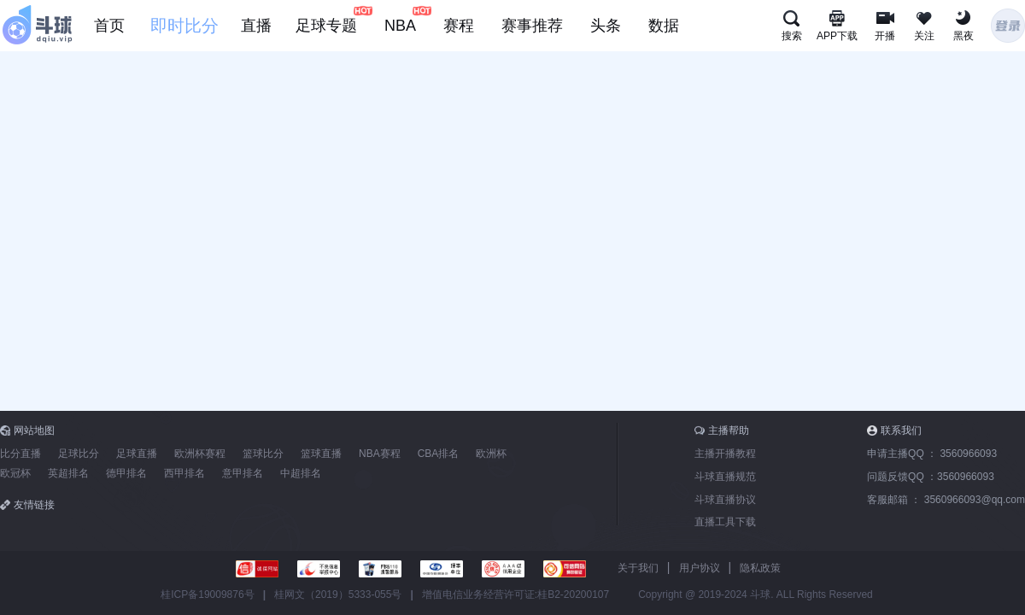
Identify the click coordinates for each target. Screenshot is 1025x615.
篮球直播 (321, 454)
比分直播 (20, 454)
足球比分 (78, 454)
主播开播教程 (725, 454)
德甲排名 (126, 473)
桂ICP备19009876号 (207, 594)
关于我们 (638, 568)
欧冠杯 (15, 473)
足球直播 (136, 454)
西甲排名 (184, 473)
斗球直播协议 (725, 500)
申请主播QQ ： (932, 454)
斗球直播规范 (725, 477)
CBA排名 (439, 454)
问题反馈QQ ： (930, 477)
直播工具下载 (725, 522)
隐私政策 (760, 568)
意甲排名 (242, 473)
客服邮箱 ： (946, 500)
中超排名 (300, 473)
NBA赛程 (380, 454)
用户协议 (699, 568)
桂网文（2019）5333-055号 (337, 594)
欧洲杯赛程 (200, 454)
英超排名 (68, 473)
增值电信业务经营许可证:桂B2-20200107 (515, 594)
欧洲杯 (491, 454)
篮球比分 (263, 454)
